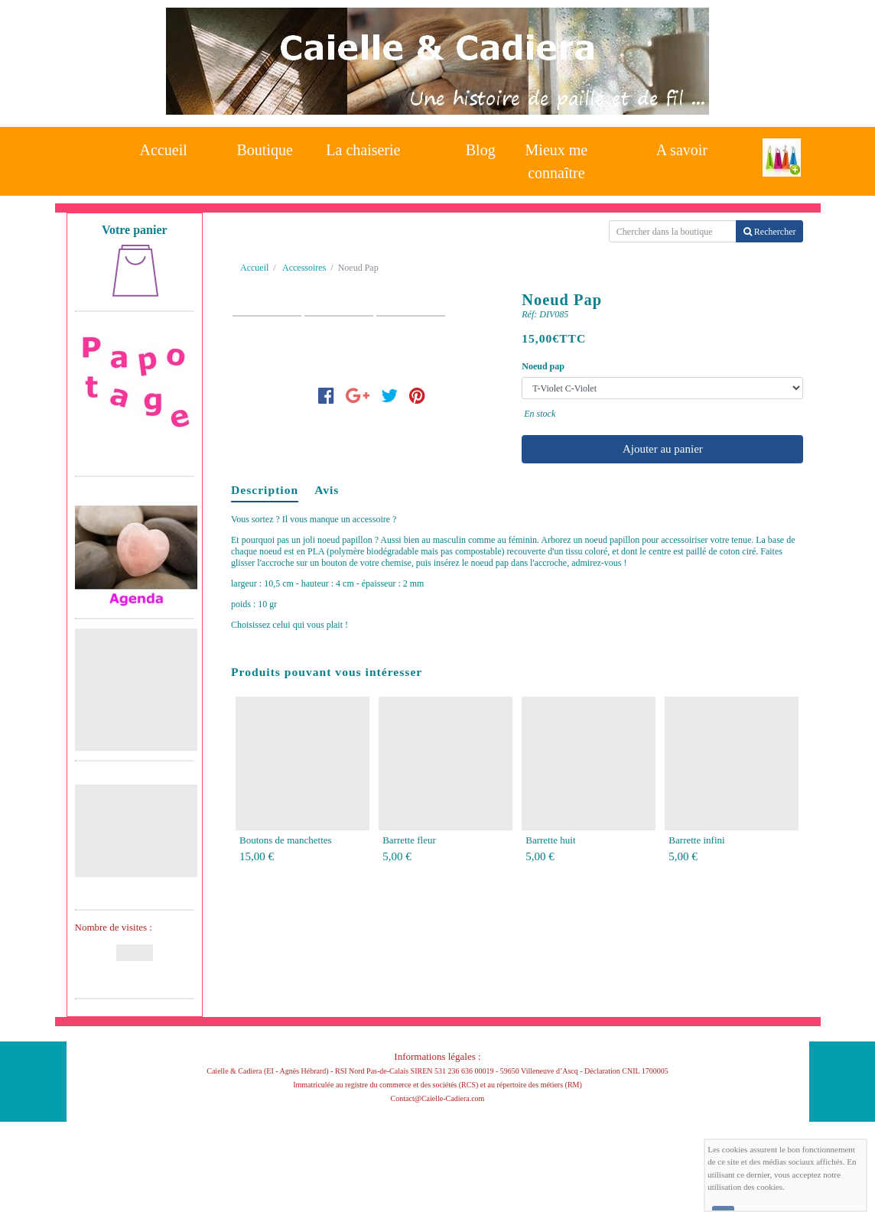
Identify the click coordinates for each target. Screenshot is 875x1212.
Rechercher (769, 231)
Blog (481, 149)
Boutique (265, 149)
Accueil (163, 149)
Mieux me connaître (556, 157)
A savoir (681, 149)
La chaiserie (363, 149)
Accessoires (304, 267)
